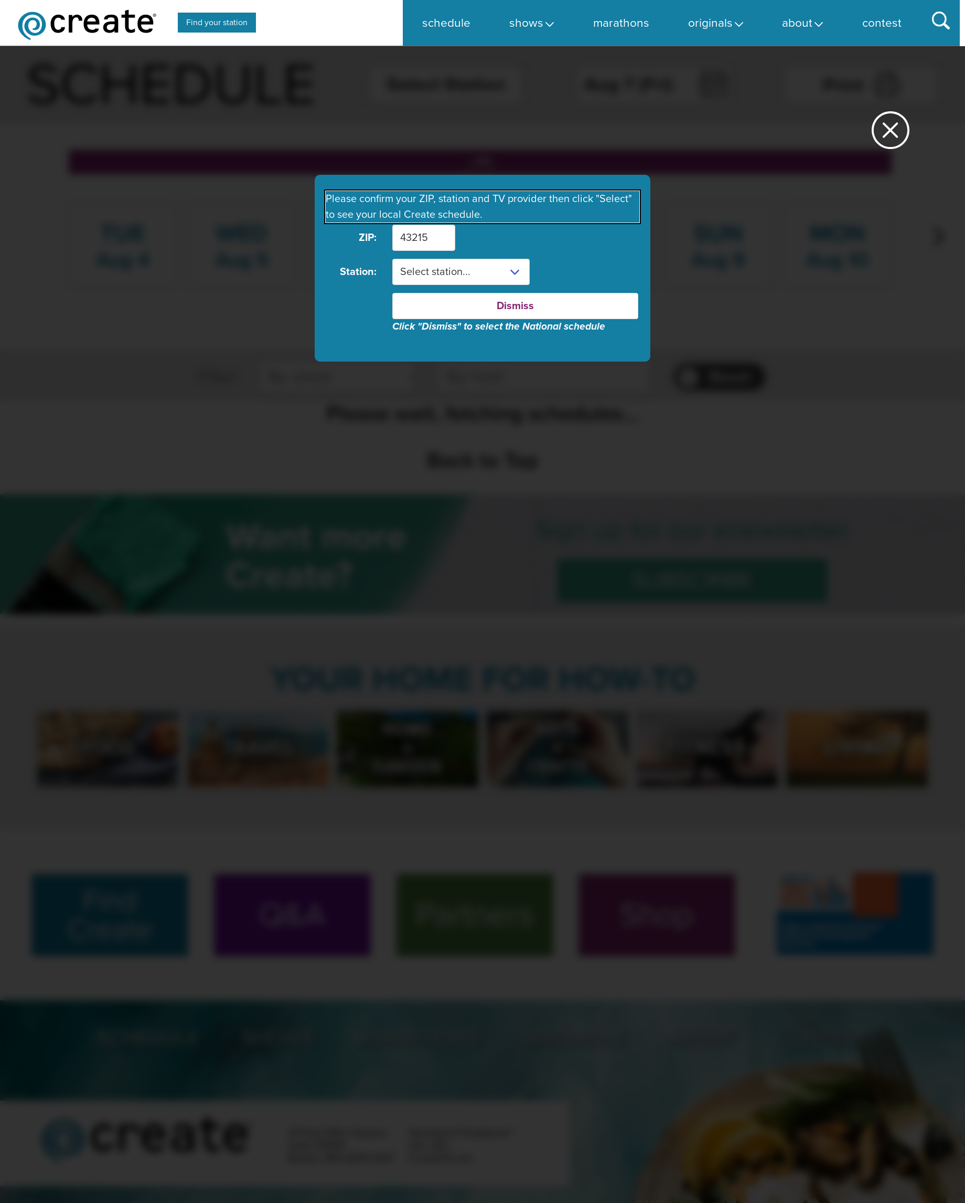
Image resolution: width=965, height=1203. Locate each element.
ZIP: (368, 237)
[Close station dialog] (891, 135)
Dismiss (515, 306)
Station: (358, 272)
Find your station (217, 22)
